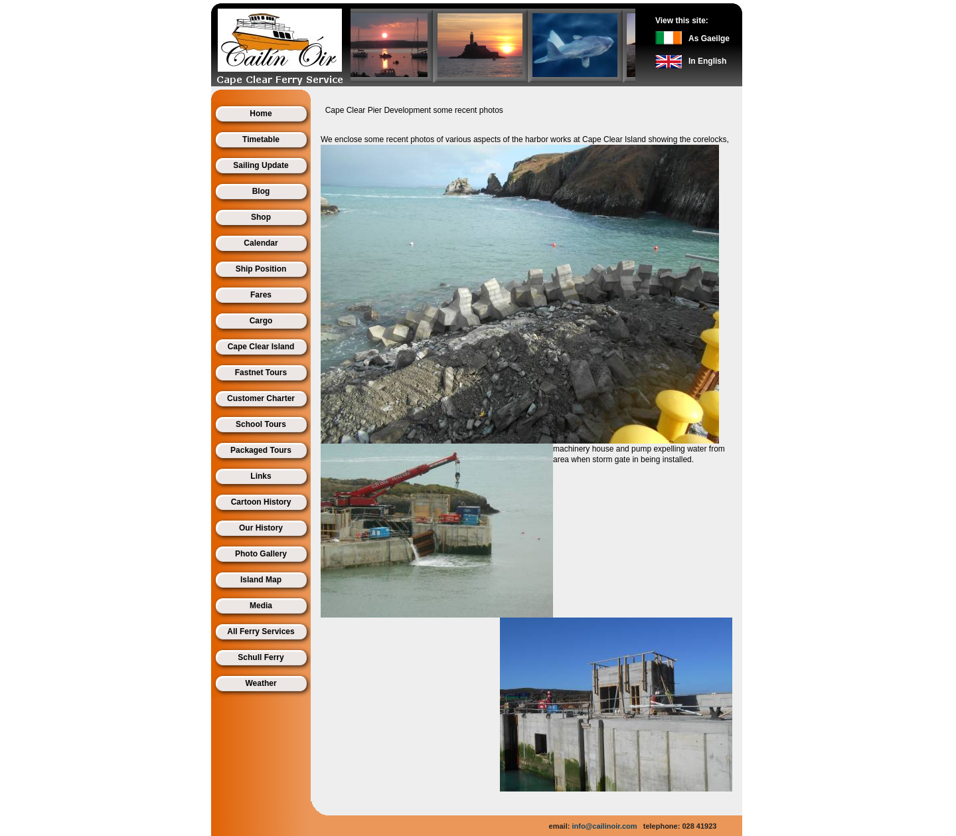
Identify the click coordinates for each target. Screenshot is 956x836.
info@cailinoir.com (604, 826)
